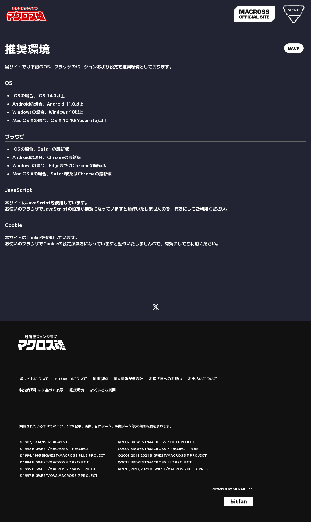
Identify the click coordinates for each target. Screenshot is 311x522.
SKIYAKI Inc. (243, 488)
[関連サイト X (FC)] (156, 306)
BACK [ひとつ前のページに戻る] (294, 48)
